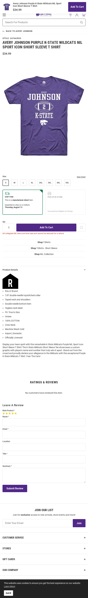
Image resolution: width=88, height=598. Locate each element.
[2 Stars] (7, 413)
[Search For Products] (36, 22)
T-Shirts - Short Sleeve (44, 248)
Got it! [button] (8, 593)
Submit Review (14, 488)
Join (79, 523)
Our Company (10, 570)
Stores (7, 548)
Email (5, 429)
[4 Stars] (12, 413)
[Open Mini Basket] (83, 15)
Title (4, 454)
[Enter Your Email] (37, 523)
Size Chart (81, 177)
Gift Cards (9, 559)
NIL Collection (44, 254)
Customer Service (13, 537)
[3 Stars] (9, 413)
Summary (7, 466)
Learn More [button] (9, 586)
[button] (70, 14)
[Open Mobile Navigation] (4, 15)
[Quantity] (9, 227)
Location (6, 441)
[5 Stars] (15, 413)
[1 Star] (4, 413)
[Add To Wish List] (81, 227)
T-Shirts (44, 242)
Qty (4, 222)
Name (5, 417)
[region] (44, 316)
